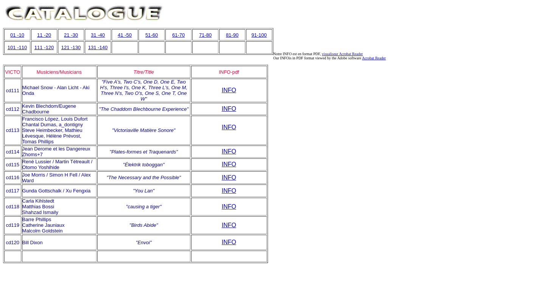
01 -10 (17, 35)
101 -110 (17, 47)
